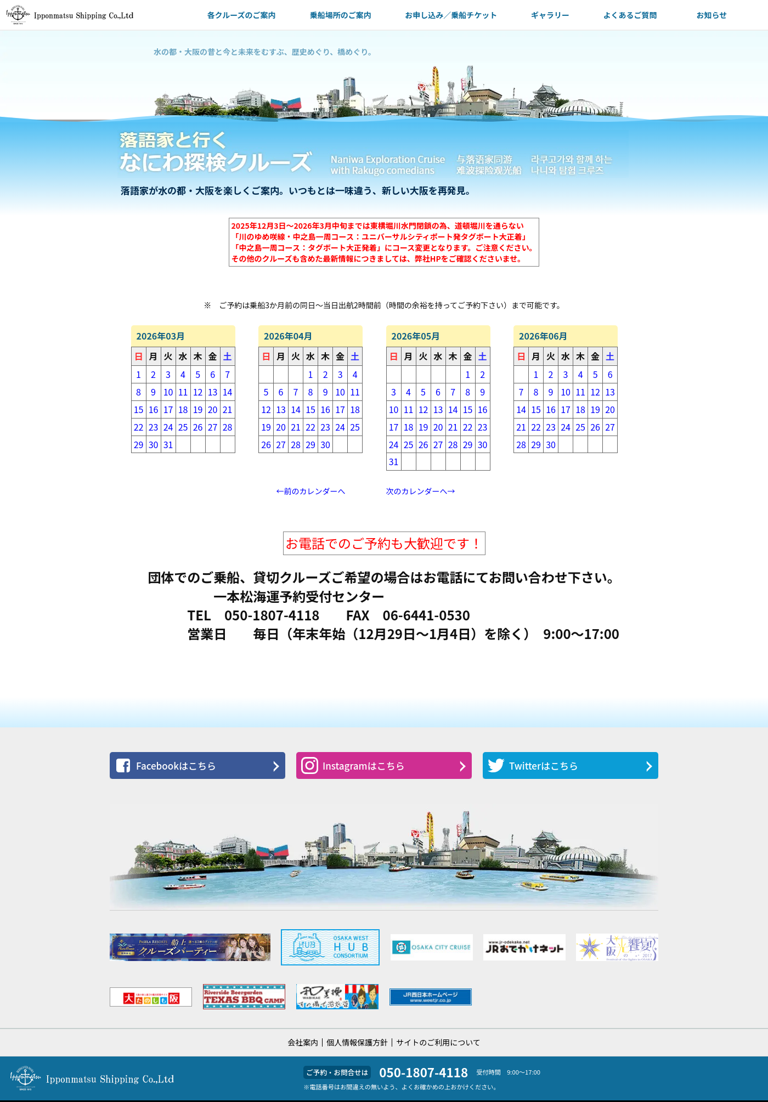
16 (154, 409)
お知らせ (711, 14)
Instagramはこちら (353, 765)
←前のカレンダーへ (311, 490)
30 (154, 444)
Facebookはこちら (165, 765)
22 (139, 426)
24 (168, 426)
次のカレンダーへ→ (420, 490)
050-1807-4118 (423, 1072)
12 (198, 391)
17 (168, 409)
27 (213, 426)
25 (183, 426)
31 (168, 444)
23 (154, 426)
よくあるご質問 (630, 14)
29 (139, 444)
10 (168, 391)
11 (183, 391)
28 (228, 426)
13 (213, 391)
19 (198, 409)
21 (228, 409)
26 (198, 426)
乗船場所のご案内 (340, 14)
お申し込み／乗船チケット (451, 14)
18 (183, 409)
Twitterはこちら (533, 765)
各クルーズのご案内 (241, 14)
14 (228, 391)
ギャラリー (550, 14)
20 (213, 409)
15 (139, 409)
